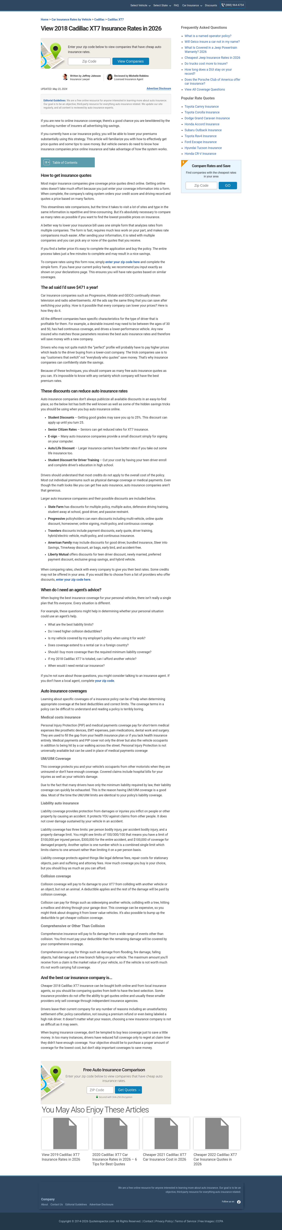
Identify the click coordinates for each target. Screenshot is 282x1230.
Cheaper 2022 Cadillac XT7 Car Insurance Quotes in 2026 (217, 1141)
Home (44, 19)
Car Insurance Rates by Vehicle (71, 19)
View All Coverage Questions (205, 89)
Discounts (211, 5)
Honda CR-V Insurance (200, 153)
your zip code (104, 681)
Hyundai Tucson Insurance (203, 148)
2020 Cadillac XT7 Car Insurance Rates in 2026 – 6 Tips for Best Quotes (115, 1141)
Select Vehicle (140, 5)
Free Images (206, 1221)
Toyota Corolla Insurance (202, 112)
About (44, 1204)
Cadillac (99, 19)
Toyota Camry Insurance (202, 106)
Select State (161, 5)
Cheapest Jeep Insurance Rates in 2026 (212, 57)
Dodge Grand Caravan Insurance (207, 118)
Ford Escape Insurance (201, 142)
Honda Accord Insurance (202, 124)
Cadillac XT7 (116, 19)
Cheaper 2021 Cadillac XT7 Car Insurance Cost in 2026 (166, 1139)
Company (48, 1199)
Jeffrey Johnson (91, 75)
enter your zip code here (122, 262)
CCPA (219, 1221)
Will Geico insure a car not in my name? (212, 41)
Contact (148, 1221)
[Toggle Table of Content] (68, 162)
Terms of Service (185, 1221)
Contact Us (57, 1204)
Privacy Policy (164, 1221)
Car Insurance (191, 5)
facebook (239, 1202)
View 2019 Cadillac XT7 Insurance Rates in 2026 (65, 1139)
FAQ (176, 5)
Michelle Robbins (139, 75)
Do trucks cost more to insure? (206, 63)
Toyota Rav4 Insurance (201, 136)
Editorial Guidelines (54, 100)
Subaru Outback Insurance (203, 130)
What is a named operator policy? (208, 36)
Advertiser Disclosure (159, 88)
